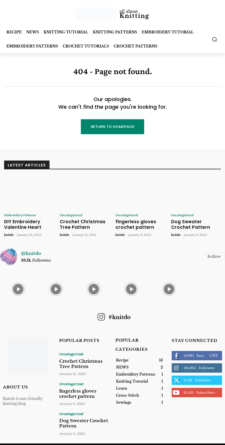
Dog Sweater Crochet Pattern (193, 224)
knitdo (8, 233)
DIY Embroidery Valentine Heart (20, 224)
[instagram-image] (18, 286)
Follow (214, 254)
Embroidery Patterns (19, 215)
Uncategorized (70, 215)
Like (213, 354)
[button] (214, 39)
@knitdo (31, 251)
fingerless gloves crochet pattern (132, 224)
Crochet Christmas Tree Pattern (84, 224)
